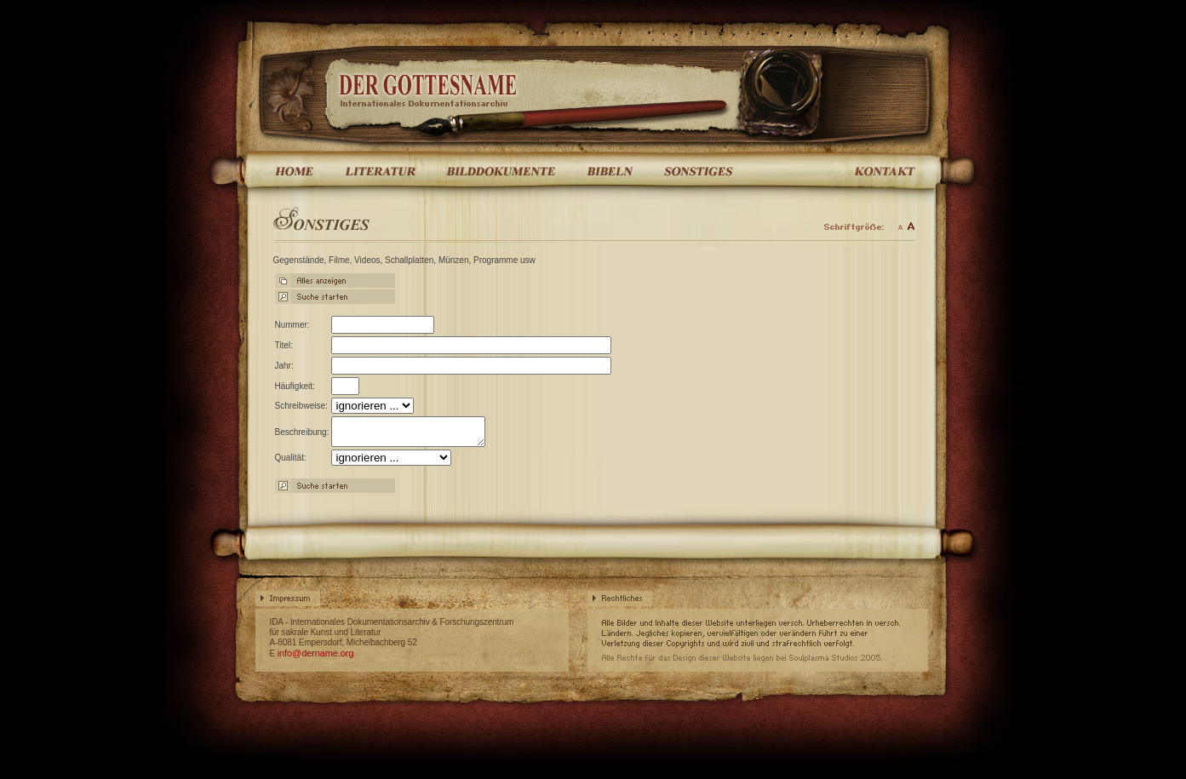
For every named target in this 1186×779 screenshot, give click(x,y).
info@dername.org (316, 658)
